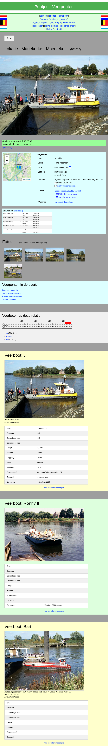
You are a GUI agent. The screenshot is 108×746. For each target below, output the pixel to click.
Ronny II (9, 336)
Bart (7, 340)
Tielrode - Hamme (9, 300)
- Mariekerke (66, 194)
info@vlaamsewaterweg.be (67, 186)
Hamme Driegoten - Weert (12, 296)
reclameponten (67, 26)
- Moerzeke (65, 197)
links (49, 29)
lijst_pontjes (55, 22)
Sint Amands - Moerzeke (11, 293)
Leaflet (26, 180)
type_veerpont (40, 22)
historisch (63, 16)
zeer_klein (38, 26)
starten (43, 16)
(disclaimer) (7, 148)
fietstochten (69, 22)
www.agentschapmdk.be (63, 202)
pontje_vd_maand (58, 19)
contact (57, 29)
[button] (19, 168)
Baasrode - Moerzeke (10, 290)
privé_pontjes (51, 26)
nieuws (44, 19)
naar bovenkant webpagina (54, 488)
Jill (7, 333)
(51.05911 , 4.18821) (68, 191)
